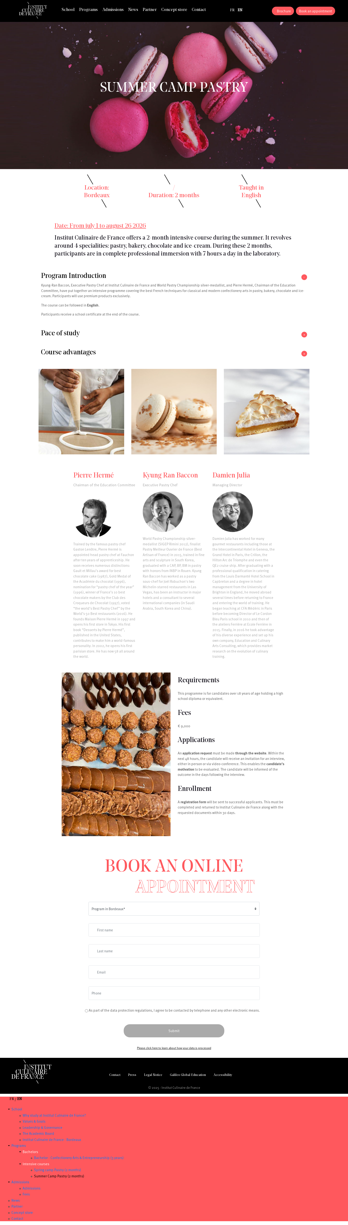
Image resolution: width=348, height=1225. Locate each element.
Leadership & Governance (42, 1127)
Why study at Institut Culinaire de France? (54, 1115)
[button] (174, 277)
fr (232, 10)
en (240, 10)
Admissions (113, 10)
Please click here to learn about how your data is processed (174, 1048)
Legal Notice (153, 1075)
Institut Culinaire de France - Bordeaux (52, 1139)
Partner (150, 10)
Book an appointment (315, 11)
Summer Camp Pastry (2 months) (59, 1176)
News (133, 10)
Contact (199, 10)
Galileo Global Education (188, 1075)
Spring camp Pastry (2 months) (57, 1169)
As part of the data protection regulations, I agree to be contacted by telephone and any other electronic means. (174, 1010)
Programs (88, 10)
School (68, 10)
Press (132, 1075)
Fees (26, 1194)
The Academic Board (38, 1133)
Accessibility (223, 1075)
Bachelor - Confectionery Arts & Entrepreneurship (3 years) (79, 1157)
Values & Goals (34, 1121)
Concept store (174, 10)
